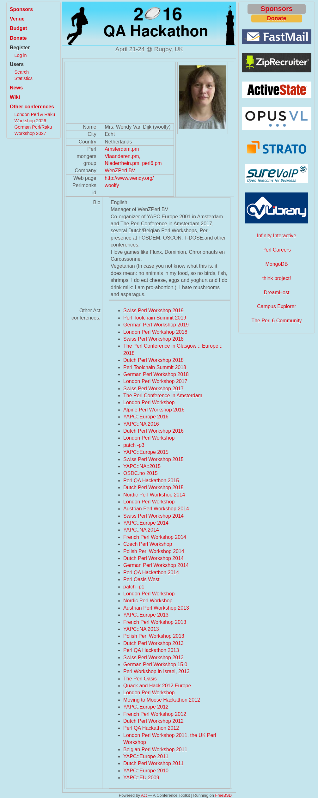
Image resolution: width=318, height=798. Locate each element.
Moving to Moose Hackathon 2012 (161, 700)
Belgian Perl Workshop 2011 (155, 749)
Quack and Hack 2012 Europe (157, 685)
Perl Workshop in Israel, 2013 (156, 671)
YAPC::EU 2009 (141, 777)
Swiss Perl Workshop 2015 (153, 459)
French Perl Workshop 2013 (154, 622)
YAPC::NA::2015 (142, 466)
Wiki (15, 97)
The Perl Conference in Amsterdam (162, 395)
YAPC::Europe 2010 (145, 770)
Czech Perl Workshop (147, 544)
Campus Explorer (276, 306)
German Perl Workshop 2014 (156, 565)
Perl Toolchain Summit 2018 (154, 367)
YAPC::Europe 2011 (145, 756)
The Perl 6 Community (276, 320)
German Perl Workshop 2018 (156, 374)
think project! (276, 278)
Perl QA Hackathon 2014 (151, 572)
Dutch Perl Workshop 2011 (153, 763)
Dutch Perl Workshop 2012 (153, 721)
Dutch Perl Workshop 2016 (153, 431)
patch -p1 (133, 586)
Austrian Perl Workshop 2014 (156, 508)
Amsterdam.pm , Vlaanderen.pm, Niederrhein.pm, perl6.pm (133, 156)
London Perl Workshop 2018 (155, 332)
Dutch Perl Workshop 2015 (153, 487)
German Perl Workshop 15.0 (155, 664)
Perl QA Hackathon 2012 (151, 728)
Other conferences (32, 106)
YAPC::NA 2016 (141, 424)
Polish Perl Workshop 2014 (153, 551)
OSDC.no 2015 (140, 473)
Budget (18, 28)
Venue (17, 18)
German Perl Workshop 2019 (156, 324)
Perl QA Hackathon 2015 (151, 480)
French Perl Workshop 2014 (154, 537)
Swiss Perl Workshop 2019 (153, 310)
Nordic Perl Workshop (147, 600)
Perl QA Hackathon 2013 (151, 650)
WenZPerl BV (120, 170)
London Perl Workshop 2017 (155, 381)
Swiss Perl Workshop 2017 (153, 388)
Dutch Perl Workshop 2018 (153, 360)
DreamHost (277, 292)
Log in (20, 55)
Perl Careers (276, 250)
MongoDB (276, 264)
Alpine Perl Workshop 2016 (154, 409)
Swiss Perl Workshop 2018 (153, 339)
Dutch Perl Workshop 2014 (153, 558)
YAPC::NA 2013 (141, 629)
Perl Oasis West (141, 579)
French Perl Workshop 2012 (154, 714)
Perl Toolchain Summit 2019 (154, 317)
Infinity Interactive (277, 235)
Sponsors (21, 9)
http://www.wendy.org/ (129, 178)
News (16, 87)
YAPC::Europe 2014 (145, 523)
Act (144, 795)
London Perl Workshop (148, 402)
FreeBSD (223, 795)
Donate (18, 38)
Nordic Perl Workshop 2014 (154, 494)
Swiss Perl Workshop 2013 (153, 657)
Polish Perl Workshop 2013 (153, 636)
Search (21, 72)
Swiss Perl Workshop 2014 (153, 516)
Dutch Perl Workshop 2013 (153, 643)
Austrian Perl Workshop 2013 (156, 608)
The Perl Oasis (140, 678)
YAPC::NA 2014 (141, 530)
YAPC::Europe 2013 (145, 615)
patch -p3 (133, 445)
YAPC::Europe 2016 (145, 416)
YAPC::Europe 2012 (145, 707)
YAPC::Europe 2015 (145, 452)
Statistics (23, 78)
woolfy (112, 185)
